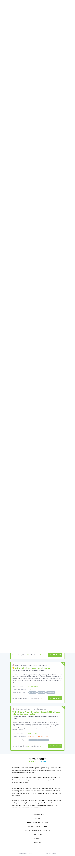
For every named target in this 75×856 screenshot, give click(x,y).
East (29, 702)
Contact (37, 831)
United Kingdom (20, 659)
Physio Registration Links (37, 815)
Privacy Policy (51, 846)
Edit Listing (37, 827)
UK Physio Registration (37, 819)
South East (32, 659)
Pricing (37, 811)
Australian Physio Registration (37, 823)
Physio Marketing (37, 807)
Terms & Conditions (25, 846)
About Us (37, 835)
